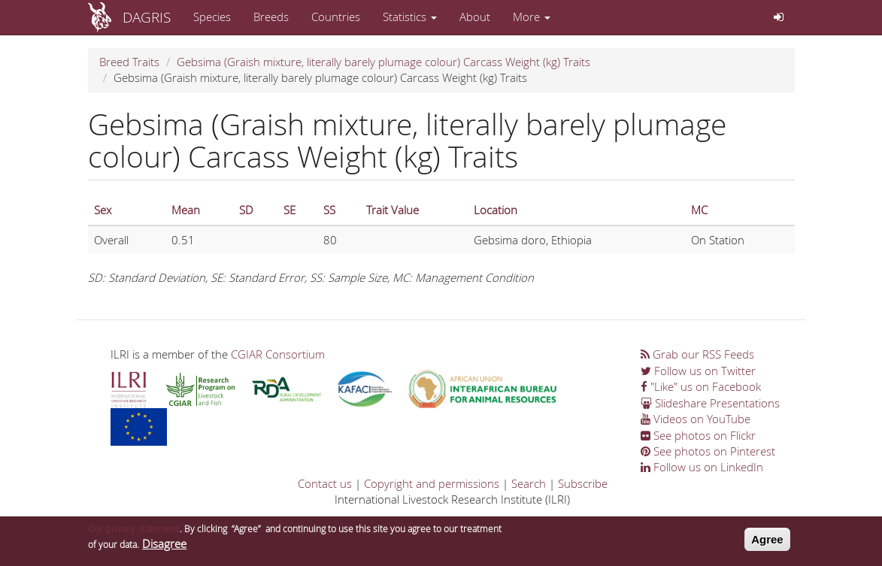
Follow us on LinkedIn (702, 466)
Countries (335, 16)
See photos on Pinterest (708, 451)
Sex (102, 209)
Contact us (325, 483)
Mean (185, 209)
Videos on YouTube (695, 418)
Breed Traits (129, 61)
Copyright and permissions (431, 483)
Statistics (410, 16)
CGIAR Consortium (278, 354)
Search (528, 483)
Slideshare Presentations (710, 402)
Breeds (271, 16)
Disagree (164, 546)
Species (212, 16)
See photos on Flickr (698, 435)
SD (246, 209)
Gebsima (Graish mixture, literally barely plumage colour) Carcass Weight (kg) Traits (383, 61)
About (474, 16)
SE (289, 209)
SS (329, 209)
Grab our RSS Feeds (697, 354)
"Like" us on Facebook (701, 386)
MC (699, 209)
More (531, 16)
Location (495, 209)
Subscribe (583, 483)
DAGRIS (147, 17)
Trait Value (392, 209)
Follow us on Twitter (698, 370)
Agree (767, 542)
